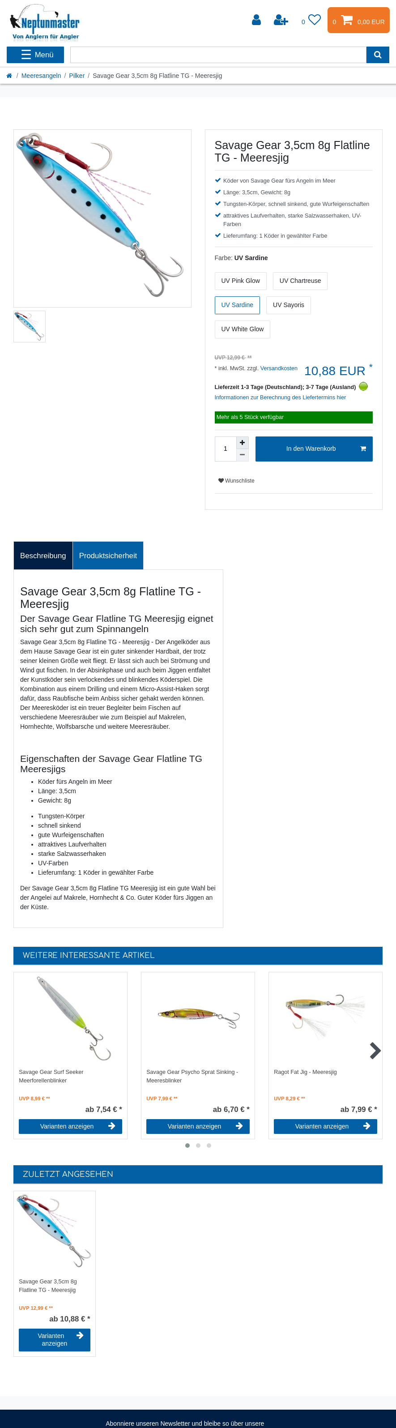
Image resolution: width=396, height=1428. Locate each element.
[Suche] (377, 55)
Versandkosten (278, 368)
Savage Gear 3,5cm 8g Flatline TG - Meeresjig (48, 1285)
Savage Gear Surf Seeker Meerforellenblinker (51, 1076)
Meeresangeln (41, 75)
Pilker (77, 75)
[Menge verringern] (242, 455)
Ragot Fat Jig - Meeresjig (305, 1072)
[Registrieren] (282, 20)
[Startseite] (9, 75)
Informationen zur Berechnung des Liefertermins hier (280, 397)
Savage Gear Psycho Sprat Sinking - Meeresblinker (192, 1076)
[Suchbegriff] (218, 55)
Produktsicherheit (108, 556)
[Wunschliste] (311, 20)
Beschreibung (43, 556)
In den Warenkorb (326, 449)
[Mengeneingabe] (225, 449)
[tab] (43, 555)
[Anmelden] (257, 20)
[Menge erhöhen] (242, 442)
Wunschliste (236, 481)
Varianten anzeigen (77, 1126)
